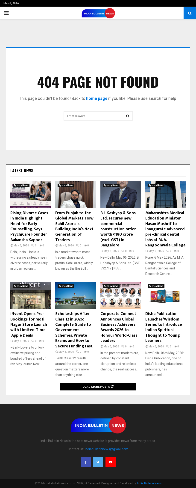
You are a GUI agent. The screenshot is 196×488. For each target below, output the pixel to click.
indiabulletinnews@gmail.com (106, 449)
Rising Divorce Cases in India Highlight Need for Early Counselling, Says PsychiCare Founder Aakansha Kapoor (29, 226)
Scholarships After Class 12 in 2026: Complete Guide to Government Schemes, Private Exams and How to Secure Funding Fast (74, 329)
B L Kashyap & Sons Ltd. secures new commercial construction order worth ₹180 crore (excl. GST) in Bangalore (118, 229)
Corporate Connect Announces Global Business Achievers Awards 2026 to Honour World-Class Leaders (118, 327)
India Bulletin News (149, 483)
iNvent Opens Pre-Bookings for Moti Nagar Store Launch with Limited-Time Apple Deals (28, 324)
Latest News (21, 170)
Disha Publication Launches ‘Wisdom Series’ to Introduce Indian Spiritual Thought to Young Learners (163, 327)
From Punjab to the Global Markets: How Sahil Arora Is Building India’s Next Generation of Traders (74, 226)
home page (96, 98)
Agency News (21, 185)
